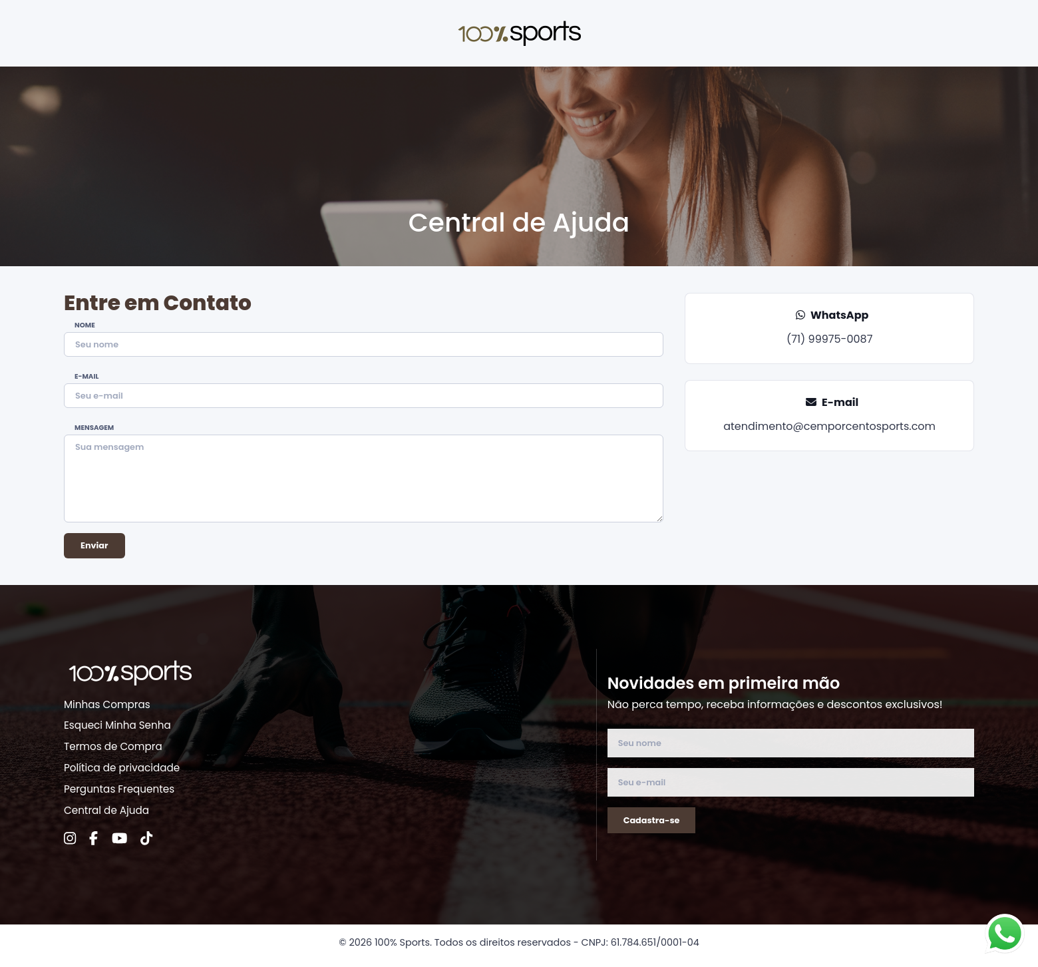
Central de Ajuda (106, 810)
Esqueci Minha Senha (117, 725)
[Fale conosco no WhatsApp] (1005, 934)
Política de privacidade (122, 768)
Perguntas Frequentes (119, 789)
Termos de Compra (113, 746)
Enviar (94, 545)
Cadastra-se (651, 820)
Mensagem (94, 428)
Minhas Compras (107, 704)
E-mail (86, 377)
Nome (85, 325)
